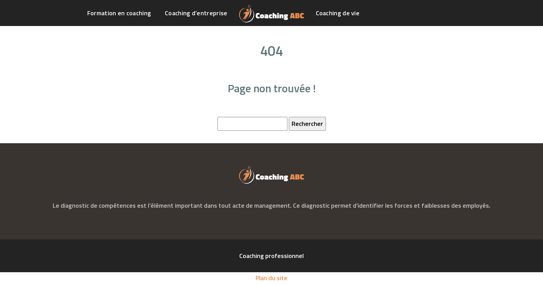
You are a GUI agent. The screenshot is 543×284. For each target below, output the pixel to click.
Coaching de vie (338, 13)
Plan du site (271, 278)
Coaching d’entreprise (196, 13)
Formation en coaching (119, 13)
